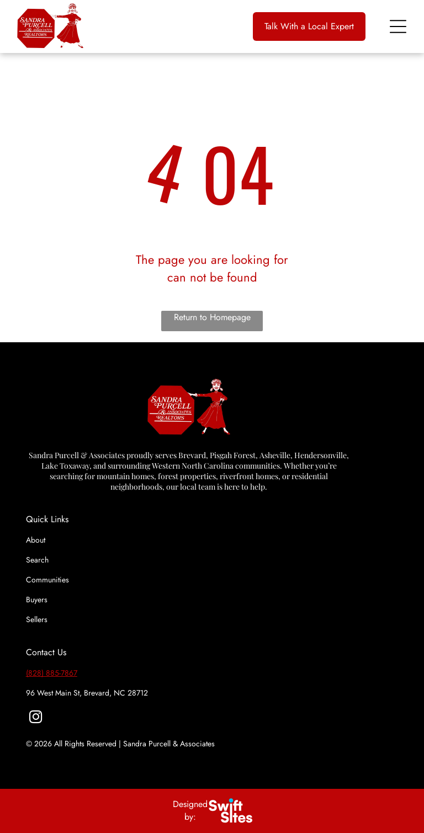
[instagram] (35, 718)
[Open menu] (398, 26)
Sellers (36, 619)
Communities (47, 579)
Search (37, 559)
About (35, 539)
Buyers (36, 599)
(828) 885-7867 (51, 672)
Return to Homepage (212, 317)
